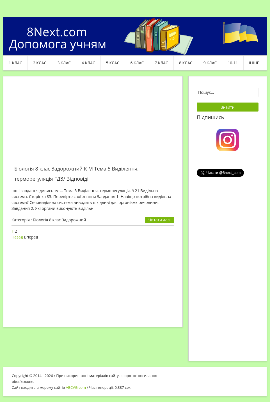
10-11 (233, 62)
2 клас (40, 62)
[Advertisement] (93, 124)
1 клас (15, 62)
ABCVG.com (76, 387)
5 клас (113, 62)
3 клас (64, 62)
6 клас (137, 62)
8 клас (186, 62)
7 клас (161, 62)
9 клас (210, 62)
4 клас (88, 62)
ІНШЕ (254, 62)
